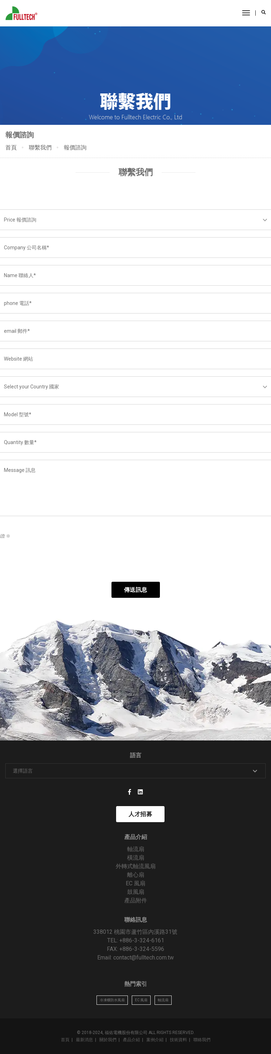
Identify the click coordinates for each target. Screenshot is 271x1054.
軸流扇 (135, 849)
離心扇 (135, 874)
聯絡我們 (201, 1039)
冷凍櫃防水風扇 (112, 1000)
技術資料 (178, 1039)
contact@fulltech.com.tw (143, 957)
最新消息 (84, 1039)
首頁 (11, 147)
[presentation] (56, 561)
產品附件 (135, 900)
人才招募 (140, 814)
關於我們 (107, 1039)
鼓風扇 (135, 891)
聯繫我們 (40, 147)
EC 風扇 (135, 883)
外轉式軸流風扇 (136, 866)
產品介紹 (131, 1039)
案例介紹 (154, 1039)
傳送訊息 (135, 589)
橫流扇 (135, 857)
